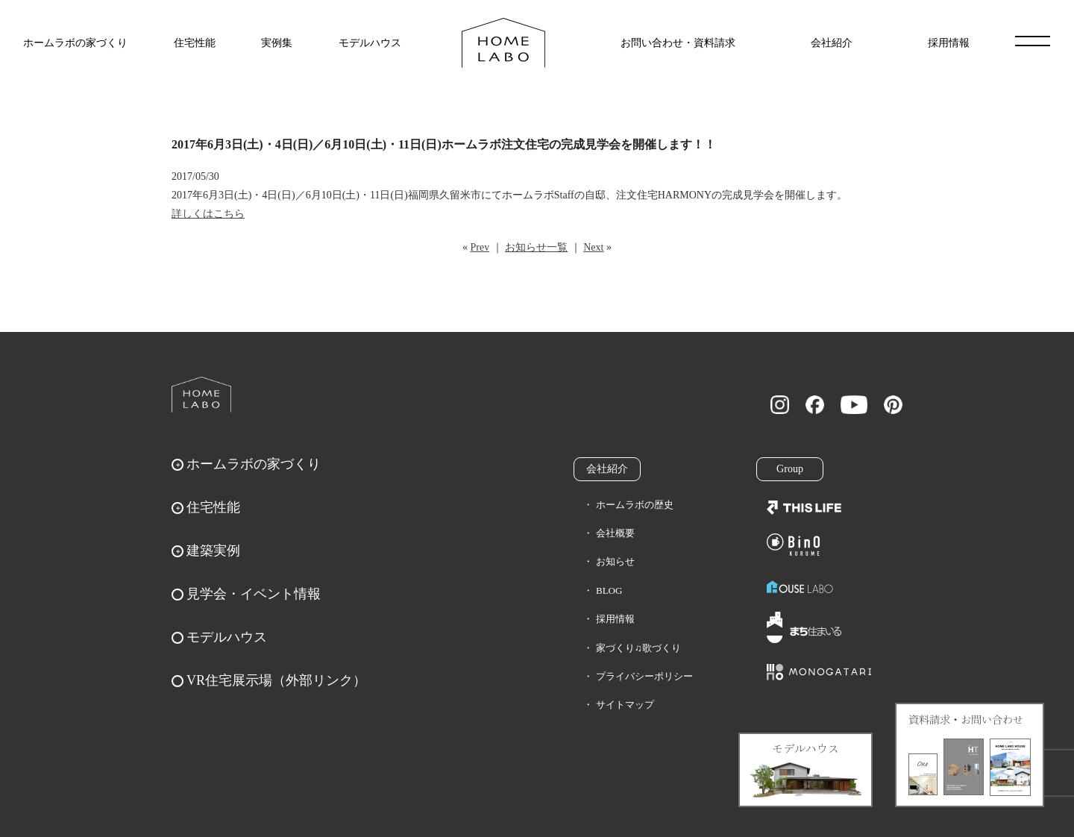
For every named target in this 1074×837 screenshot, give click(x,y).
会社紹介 (831, 42)
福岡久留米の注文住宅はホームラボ (503, 43)
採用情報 (949, 42)
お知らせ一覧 (536, 247)
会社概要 (615, 533)
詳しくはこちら (208, 213)
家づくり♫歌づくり (638, 647)
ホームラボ (201, 395)
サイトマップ (625, 704)
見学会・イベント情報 (253, 593)
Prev (480, 247)
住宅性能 (195, 42)
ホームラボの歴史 (634, 504)
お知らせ (615, 561)
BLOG (609, 590)
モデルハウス (370, 42)
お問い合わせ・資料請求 (678, 42)
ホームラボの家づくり (75, 42)
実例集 (276, 42)
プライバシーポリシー (644, 676)
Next (593, 247)
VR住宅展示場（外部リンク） (276, 680)
